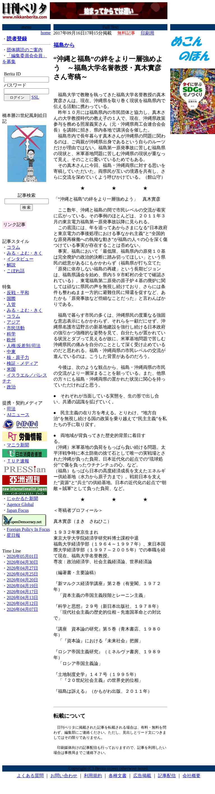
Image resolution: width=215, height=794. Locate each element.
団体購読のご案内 (25, 49)
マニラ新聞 (18, 445)
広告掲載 (142, 777)
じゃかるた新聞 (22, 498)
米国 (11, 369)
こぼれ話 (16, 270)
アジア (13, 322)
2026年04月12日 (22, 603)
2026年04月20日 (22, 579)
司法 (11, 408)
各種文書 (118, 777)
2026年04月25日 (22, 574)
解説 (11, 265)
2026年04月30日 (22, 562)
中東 (11, 351)
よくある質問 (30, 777)
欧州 (11, 339)
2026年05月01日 (22, 556)
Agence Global (20, 504)
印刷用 (147, 33)
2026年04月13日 (22, 597)
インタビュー (20, 259)
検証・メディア (22, 363)
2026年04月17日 (22, 591)
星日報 (13, 535)
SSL (35, 97)
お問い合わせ (63, 777)
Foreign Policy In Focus (28, 529)
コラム (13, 247)
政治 (11, 387)
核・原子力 (18, 357)
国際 (11, 298)
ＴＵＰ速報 (18, 461)
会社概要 (191, 777)
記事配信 (167, 777)
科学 (11, 334)
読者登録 (17, 39)
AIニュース (18, 414)
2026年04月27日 (22, 568)
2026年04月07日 (22, 609)
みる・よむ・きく (25, 253)
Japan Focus (18, 510)
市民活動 (16, 328)
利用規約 (93, 777)
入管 (11, 304)
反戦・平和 (18, 292)
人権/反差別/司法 (24, 345)
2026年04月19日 (22, 585)
